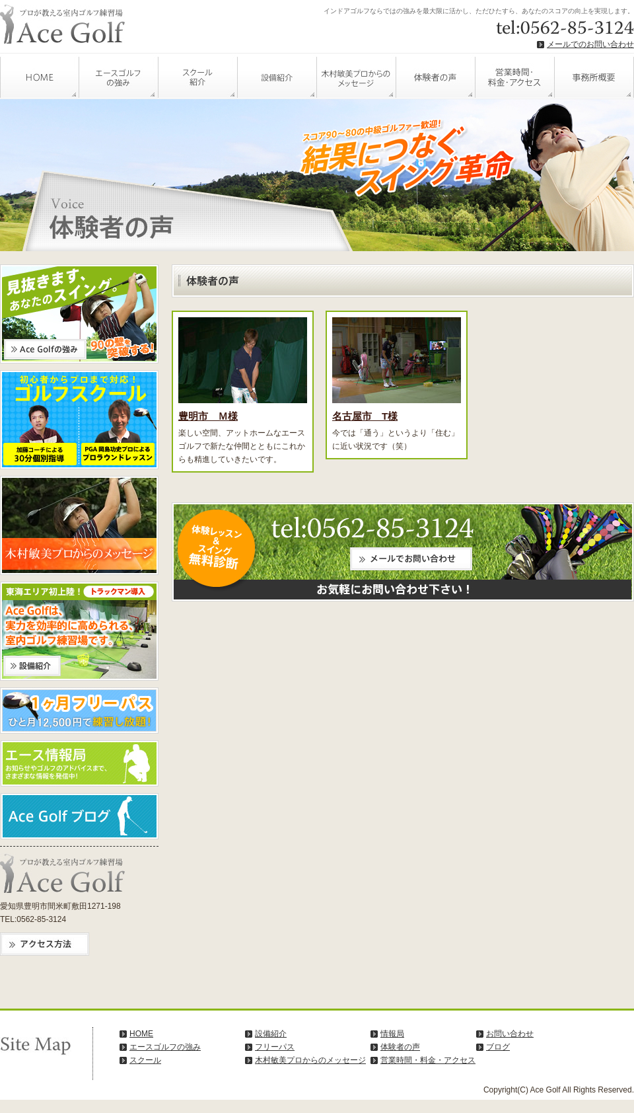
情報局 (392, 1033)
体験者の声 (436, 76)
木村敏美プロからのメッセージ (356, 76)
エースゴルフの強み (118, 76)
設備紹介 (277, 76)
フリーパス (275, 1047)
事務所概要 (594, 76)
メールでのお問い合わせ (590, 44)
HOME (39, 76)
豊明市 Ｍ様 (208, 416)
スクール (145, 1060)
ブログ (498, 1047)
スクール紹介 (198, 76)
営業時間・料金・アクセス (515, 76)
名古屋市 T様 (365, 416)
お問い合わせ (510, 1033)
